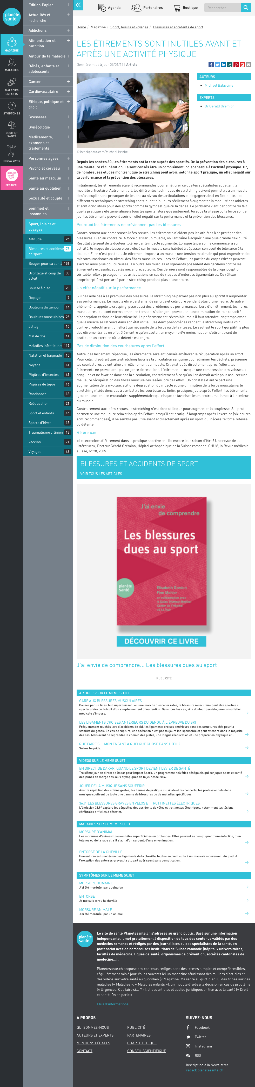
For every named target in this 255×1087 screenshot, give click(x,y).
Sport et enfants (41, 413)
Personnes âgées (43, 158)
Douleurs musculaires (46, 316)
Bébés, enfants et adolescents (44, 68)
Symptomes (11, 113)
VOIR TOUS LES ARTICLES (101, 473)
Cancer (35, 81)
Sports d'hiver (40, 422)
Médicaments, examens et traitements (41, 142)
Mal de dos (37, 336)
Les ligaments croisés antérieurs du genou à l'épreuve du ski (137, 722)
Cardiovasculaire (43, 91)
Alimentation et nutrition (42, 43)
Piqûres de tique (42, 384)
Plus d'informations (113, 1004)
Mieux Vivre (11, 160)
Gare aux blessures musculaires (110, 700)
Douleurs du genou (44, 307)
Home (81, 27)
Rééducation (39, 403)
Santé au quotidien (45, 188)
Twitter (196, 1036)
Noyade (34, 365)
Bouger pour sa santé (46, 263)
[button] (211, 64)
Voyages (35, 451)
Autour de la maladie (47, 56)
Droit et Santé (12, 134)
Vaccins (35, 442)
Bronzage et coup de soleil (45, 275)
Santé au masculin (45, 178)
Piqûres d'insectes (44, 374)
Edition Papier (41, 4)
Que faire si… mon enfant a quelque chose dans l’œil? (129, 744)
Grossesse (37, 116)
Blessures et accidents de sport (47, 251)
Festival (11, 185)
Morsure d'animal (96, 831)
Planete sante (12, 17)
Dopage (35, 297)
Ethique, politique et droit (46, 104)
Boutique (190, 7)
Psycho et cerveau (44, 168)
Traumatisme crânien (46, 432)
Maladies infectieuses (46, 345)
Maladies (12, 70)
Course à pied (39, 288)
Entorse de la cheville (100, 852)
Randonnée (37, 393)
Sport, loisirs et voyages (42, 226)
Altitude (35, 239)
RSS (193, 1055)
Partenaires (153, 7)
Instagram (199, 1046)
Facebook (198, 1027)
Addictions (37, 30)
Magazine (12, 50)
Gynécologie (39, 127)
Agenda (113, 7)
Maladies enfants (12, 91)
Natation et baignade (45, 355)
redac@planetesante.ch (204, 1070)
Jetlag (33, 326)
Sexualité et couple (45, 198)
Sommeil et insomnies (39, 211)
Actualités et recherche (39, 17)
